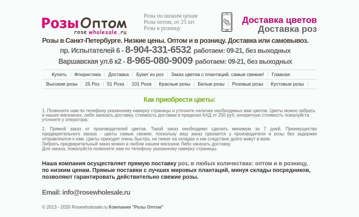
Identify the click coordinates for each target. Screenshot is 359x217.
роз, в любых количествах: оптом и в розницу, (243, 163)
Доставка (118, 74)
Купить (59, 74)
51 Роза (115, 84)
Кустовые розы (287, 84)
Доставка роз (287, 29)
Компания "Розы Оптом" (136, 207)
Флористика (87, 74)
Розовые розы (247, 84)
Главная (281, 74)
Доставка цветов (279, 20)
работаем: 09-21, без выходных (242, 50)
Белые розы (211, 84)
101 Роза (141, 84)
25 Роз (92, 84)
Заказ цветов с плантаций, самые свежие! (217, 74)
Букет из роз (150, 74)
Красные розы (174, 84)
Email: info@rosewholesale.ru (86, 192)
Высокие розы (62, 84)
